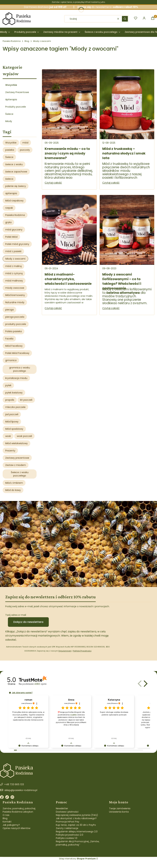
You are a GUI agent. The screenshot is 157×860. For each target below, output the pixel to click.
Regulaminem (64, 651)
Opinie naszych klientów (16, 828)
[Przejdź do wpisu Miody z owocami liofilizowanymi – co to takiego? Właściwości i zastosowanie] (127, 230)
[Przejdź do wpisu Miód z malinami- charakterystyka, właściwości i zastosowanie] (69, 230)
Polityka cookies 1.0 (66, 838)
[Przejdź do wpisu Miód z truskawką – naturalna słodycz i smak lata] (127, 104)
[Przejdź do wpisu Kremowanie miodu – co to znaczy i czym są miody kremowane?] (69, 104)
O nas (6, 815)
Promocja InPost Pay (67, 821)
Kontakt (7, 821)
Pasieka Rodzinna (12, 41)
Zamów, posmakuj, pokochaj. (19, 808)
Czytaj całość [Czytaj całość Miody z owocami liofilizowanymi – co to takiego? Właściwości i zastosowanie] (111, 308)
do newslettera (94, 7)
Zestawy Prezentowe (17, 92)
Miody (8, 121)
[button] (125, 19)
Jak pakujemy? (11, 825)
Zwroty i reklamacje (67, 828)
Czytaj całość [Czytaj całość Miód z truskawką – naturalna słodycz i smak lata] (111, 183)
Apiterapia (11, 99)
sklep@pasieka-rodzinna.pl (20, 790)
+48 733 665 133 (14, 784)
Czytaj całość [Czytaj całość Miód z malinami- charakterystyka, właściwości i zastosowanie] (53, 308)
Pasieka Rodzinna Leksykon (18, 811)
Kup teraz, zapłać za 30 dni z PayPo (76, 825)
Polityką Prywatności (82, 651)
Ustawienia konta (119, 811)
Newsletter (62, 808)
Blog (27, 41)
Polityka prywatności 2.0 (69, 834)
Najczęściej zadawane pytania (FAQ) (77, 815)
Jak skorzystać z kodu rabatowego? (76, 818)
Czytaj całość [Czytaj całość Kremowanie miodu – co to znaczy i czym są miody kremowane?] (53, 183)
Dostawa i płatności (67, 811)
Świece (9, 114)
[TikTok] (7, 797)
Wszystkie (11, 85)
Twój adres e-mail (15, 615)
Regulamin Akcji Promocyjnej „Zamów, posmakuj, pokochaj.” (77, 843)
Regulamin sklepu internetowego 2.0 (77, 831)
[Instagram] (12, 797)
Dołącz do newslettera (28, 622)
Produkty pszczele (15, 106)
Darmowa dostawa (50, 7)
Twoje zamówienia (119, 808)
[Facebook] (2, 797)
